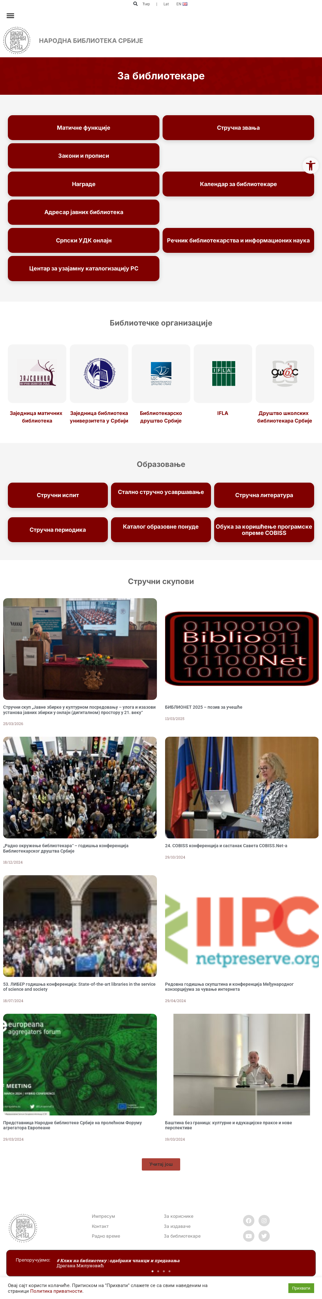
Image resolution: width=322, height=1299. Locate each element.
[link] (311, 165)
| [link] (156, 4)
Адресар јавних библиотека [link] (83, 212)
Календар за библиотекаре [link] (238, 184)
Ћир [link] (146, 4)
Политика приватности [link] (56, 1291)
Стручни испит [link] (58, 495)
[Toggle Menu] (10, 16)
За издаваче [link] (177, 1226)
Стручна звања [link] (238, 127)
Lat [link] (166, 4)
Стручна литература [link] (264, 495)
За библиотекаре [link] (182, 1236)
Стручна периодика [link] (58, 529)
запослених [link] (161, 498)
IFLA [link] (222, 413)
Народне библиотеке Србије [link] (160, 533)
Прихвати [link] (301, 1288)
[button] (135, 4)
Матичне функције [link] (83, 127)
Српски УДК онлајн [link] (84, 240)
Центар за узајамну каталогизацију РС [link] (83, 268)
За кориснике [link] (178, 1216)
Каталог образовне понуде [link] (161, 526)
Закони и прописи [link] (83, 155)
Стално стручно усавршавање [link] (161, 492)
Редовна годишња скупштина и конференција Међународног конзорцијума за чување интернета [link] (229, 987)
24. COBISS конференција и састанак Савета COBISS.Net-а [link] (226, 845)
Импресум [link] (103, 1216)
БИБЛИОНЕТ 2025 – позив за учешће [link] (203, 707)
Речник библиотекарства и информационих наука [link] (238, 240)
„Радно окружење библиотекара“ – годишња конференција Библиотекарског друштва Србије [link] (66, 848)
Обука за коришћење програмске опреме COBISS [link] (264, 529)
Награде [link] (84, 184)
